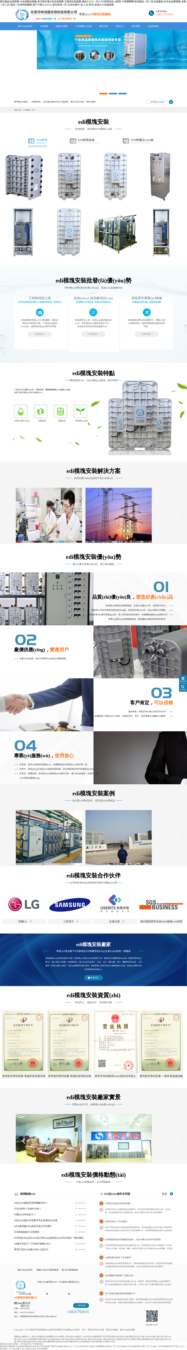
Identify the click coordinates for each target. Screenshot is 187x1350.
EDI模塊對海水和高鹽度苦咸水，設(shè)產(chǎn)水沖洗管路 (133, 1239)
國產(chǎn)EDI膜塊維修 (48, 1270)
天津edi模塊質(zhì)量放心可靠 (102, 1342)
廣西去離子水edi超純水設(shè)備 (51, 1339)
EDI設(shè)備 (25, 1294)
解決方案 (103, 26)
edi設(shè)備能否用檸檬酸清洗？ (31, 1203)
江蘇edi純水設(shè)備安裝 (112, 1339)
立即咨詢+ (40, 334)
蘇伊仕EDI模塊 (130, 1339)
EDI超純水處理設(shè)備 (69, 1288)
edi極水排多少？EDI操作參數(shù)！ (33, 1243)
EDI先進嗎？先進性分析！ (28, 1208)
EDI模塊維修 (89, 141)
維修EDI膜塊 (62, 26)
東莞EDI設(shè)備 (96, 1330)
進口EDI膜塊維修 (70, 1270)
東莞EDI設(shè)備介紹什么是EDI (31, 1249)
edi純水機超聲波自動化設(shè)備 (55, 1342)
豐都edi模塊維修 (143, 1339)
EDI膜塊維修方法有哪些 (26, 1232)
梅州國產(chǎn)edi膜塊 (55, 1337)
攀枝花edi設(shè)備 (136, 1337)
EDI (46, 14)
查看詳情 (94, 978)
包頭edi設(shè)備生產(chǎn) (76, 1339)
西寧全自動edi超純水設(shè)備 (29, 1342)
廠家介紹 (25, 1306)
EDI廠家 (26, 110)
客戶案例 (136, 26)
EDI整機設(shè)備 (83, 26)
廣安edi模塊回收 (38, 1337)
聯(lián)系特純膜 (25, 34)
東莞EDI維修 (112, 1330)
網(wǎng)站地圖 (127, 1330)
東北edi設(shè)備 (94, 1339)
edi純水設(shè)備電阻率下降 (93, 1337)
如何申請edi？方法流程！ (117, 1221)
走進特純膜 (153, 26)
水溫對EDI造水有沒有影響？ (118, 1203)
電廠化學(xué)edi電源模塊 (79, 1342)
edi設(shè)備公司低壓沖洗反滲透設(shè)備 (36, 1220)
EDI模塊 (44, 26)
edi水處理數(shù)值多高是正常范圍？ (33, 1226)
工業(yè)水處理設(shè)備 (47, 1288)
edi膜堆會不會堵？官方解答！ (119, 1257)
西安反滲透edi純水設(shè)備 (117, 1337)
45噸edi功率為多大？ (25, 1214)
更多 (164, 1193)
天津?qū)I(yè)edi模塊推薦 (27, 1339)
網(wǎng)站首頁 (25, 26)
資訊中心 (120, 26)
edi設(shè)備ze (151, 1337)
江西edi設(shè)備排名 (73, 1337)
